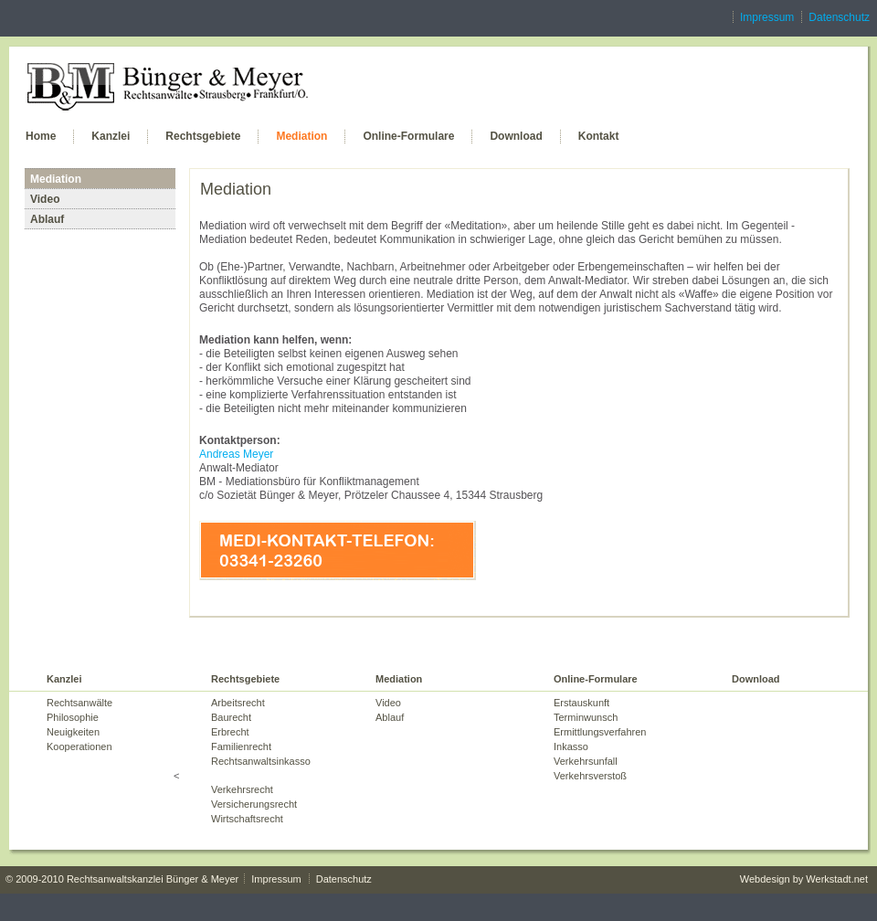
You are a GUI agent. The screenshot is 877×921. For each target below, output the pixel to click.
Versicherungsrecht (254, 804)
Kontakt (598, 136)
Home (41, 136)
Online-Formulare (408, 136)
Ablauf (47, 219)
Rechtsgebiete (202, 136)
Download (516, 136)
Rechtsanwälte (79, 702)
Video (44, 199)
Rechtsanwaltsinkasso (261, 761)
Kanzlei (110, 136)
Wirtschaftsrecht (247, 818)
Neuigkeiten (73, 731)
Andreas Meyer (236, 454)
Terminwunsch (586, 717)
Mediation (301, 136)
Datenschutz (839, 17)
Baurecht (231, 717)
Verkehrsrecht (242, 789)
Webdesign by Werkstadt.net (804, 878)
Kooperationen (79, 746)
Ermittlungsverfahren (600, 731)
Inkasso (571, 746)
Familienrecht (241, 746)
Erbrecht (230, 731)
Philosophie (73, 717)
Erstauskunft (581, 702)
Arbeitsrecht (238, 702)
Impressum (767, 17)
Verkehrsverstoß (590, 775)
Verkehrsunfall (586, 761)
